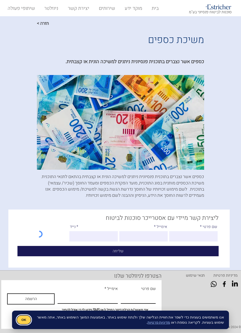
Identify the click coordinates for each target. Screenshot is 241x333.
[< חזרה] (53, 23)
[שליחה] (118, 251)
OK (23, 320)
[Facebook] (224, 284)
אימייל (162, 227)
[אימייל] (89, 298)
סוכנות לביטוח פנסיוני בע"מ (210, 12)
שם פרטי (210, 227)
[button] (20, 8)
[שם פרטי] (140, 298)
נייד (72, 227)
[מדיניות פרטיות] (225, 275)
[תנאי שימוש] (195, 275)
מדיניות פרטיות (159, 322)
